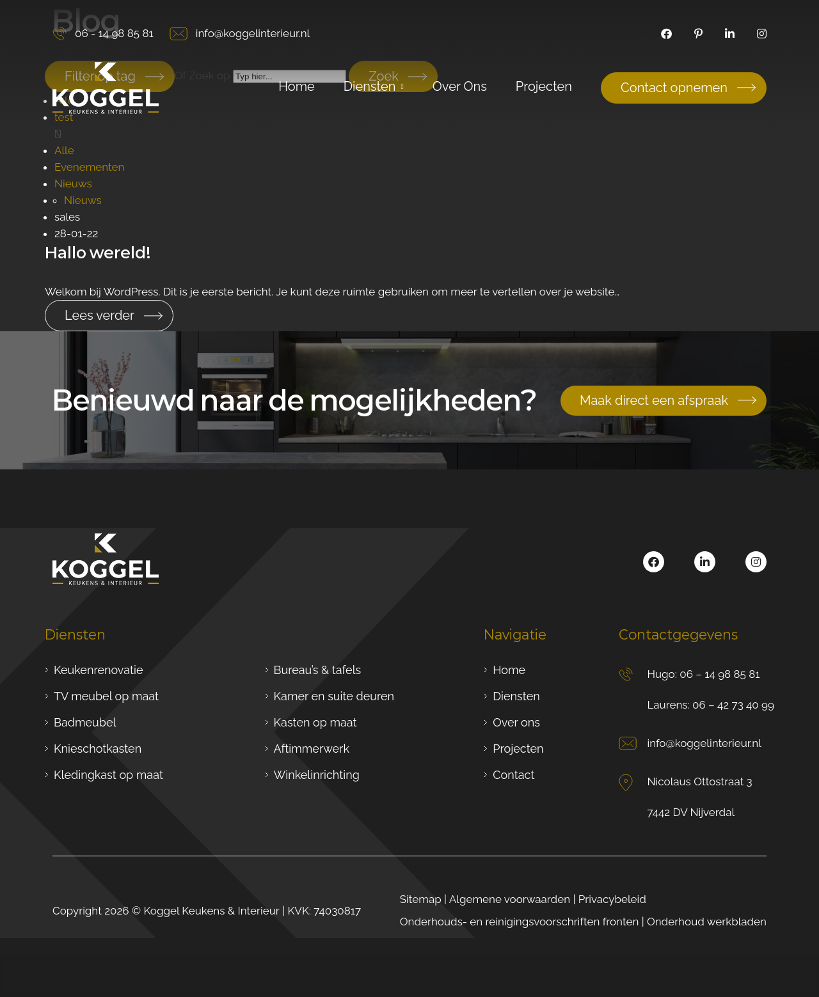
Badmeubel (85, 722)
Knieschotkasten (97, 748)
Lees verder (99, 315)
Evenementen (89, 167)
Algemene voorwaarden (509, 899)
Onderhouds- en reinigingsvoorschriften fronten (519, 921)
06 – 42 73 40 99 (733, 704)
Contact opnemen (674, 87)
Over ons (516, 722)
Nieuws (73, 183)
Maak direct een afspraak (654, 400)
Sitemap (420, 899)
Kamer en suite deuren (334, 696)
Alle (64, 150)
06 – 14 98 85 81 (719, 674)
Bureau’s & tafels (318, 670)
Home (509, 670)
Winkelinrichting (317, 774)
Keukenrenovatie (98, 670)
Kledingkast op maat (108, 774)
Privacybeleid (612, 899)
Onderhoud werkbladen (707, 921)
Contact (513, 774)
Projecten (518, 748)
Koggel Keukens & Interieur (211, 910)
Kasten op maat (315, 722)
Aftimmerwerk (311, 748)
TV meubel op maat (106, 696)
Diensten (516, 696)
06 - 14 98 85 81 (103, 33)
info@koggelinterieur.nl (240, 33)
